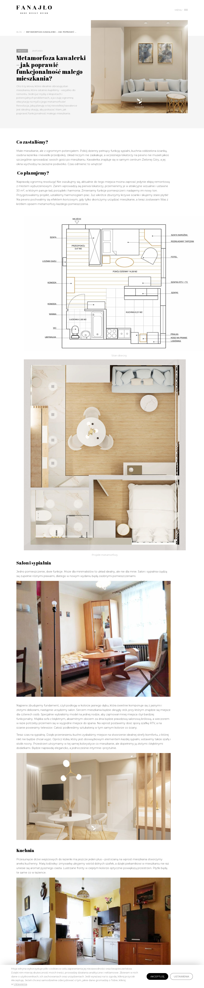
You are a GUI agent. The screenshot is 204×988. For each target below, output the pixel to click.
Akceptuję (157, 976)
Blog (19, 32)
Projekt (22, 51)
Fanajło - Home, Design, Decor (34, 10)
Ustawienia (181, 976)
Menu (181, 10)
